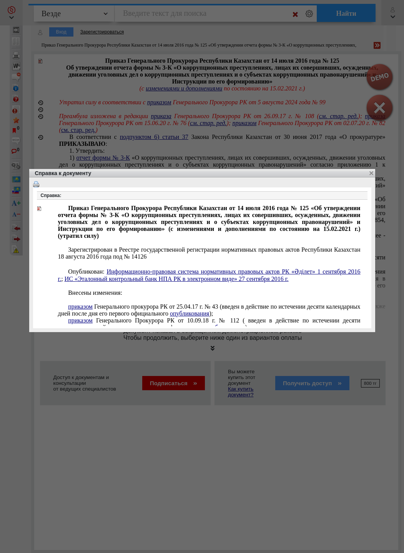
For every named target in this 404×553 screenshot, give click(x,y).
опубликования (189, 313)
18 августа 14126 (209, 253)
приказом (80, 306)
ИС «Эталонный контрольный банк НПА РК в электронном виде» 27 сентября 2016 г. (177, 279)
